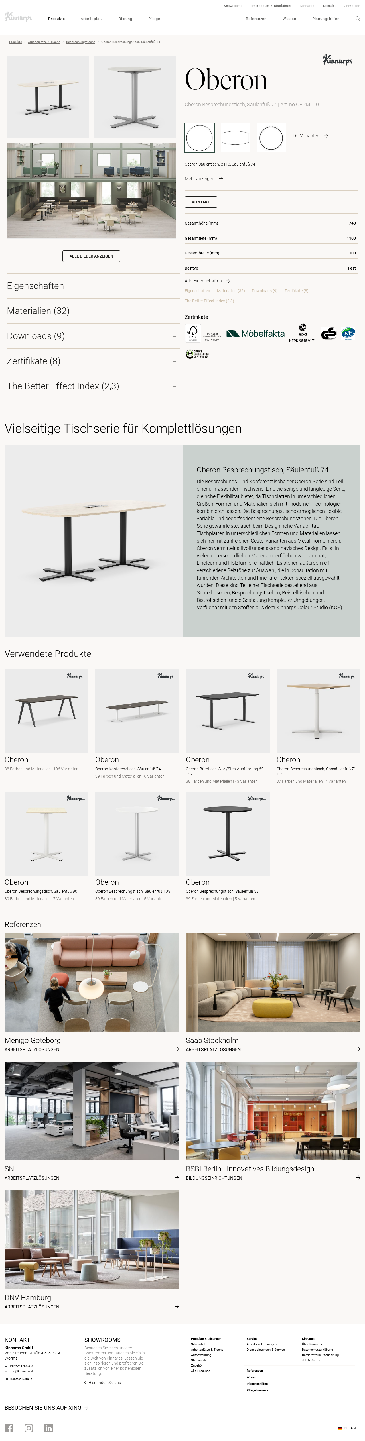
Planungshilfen (326, 19)
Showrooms (233, 6)
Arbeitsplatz (92, 19)
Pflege (154, 19)
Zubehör (197, 1365)
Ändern (355, 1428)
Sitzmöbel (198, 1344)
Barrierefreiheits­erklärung (320, 1355)
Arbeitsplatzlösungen (262, 1344)
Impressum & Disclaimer (271, 6)
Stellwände (199, 1360)
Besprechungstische (80, 42)
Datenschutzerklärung (317, 1350)
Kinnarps (307, 6)
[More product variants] (310, 135)
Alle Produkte (200, 1371)
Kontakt (329, 6)
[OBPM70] (271, 137)
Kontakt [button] (201, 202)
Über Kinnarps (312, 1344)
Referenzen (256, 19)
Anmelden (352, 6)
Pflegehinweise (257, 1390)
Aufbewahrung (201, 1355)
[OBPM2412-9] (235, 137)
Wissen (289, 19)
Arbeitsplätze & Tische (44, 42)
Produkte (56, 19)
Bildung (125, 19)
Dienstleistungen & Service (266, 1350)
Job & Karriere (312, 1360)
